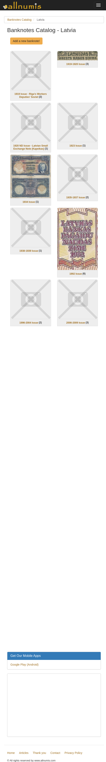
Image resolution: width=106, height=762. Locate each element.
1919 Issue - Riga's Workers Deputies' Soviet (31, 95)
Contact (55, 752)
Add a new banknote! (26, 41)
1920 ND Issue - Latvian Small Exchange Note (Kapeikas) (30, 147)
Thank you (39, 752)
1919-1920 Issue (75, 64)
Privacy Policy (73, 752)
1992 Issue (75, 273)
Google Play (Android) (24, 664)
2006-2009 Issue (75, 322)
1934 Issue (28, 202)
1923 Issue (75, 145)
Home (11, 752)
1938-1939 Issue (28, 250)
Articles (23, 752)
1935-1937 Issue (75, 197)
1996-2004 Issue (28, 322)
